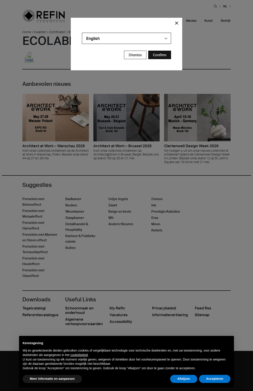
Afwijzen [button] (183, 378)
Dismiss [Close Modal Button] (135, 55)
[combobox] (126, 38)
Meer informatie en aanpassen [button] (52, 378)
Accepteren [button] (214, 378)
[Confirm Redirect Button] (159, 55)
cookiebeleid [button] (79, 355)
